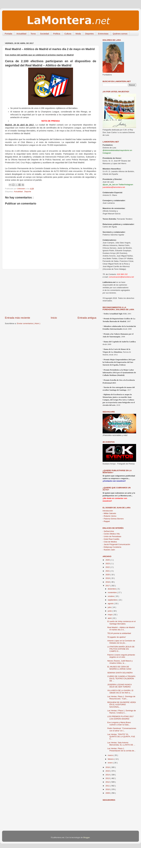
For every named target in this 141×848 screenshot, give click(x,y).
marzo (111, 755)
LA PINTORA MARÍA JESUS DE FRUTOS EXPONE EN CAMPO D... (121, 649)
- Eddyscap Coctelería (112, 547)
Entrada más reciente (17, 317)
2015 (108, 771)
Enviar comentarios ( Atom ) (28, 323)
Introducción (108, 511)
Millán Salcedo (109, 513)
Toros (33, 33)
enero (110, 763)
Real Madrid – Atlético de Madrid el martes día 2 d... (121, 628)
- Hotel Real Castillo (111, 539)
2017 (108, 586)
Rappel (106, 521)
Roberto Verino (109, 516)
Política (56, 33)
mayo (110, 615)
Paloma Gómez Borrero (113, 519)
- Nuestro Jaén (109, 550)
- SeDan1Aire (108, 531)
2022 (108, 567)
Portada (8, 33)
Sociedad (44, 33)
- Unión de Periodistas (112, 536)
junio (110, 611)
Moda (78, 33)
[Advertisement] (50, 292)
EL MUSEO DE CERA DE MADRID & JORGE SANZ (119, 668)
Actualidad (21, 33)
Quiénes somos (120, 33)
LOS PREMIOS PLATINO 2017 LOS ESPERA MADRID (120, 717)
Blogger (86, 837)
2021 (108, 571)
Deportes (89, 33)
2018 (108, 582)
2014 (108, 775)
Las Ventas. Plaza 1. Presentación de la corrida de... (121, 749)
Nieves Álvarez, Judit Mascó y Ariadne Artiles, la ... (120, 662)
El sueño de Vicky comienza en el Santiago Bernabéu (121, 622)
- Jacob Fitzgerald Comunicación (116, 544)
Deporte (27, 191)
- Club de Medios (110, 542)
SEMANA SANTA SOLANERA (120, 673)
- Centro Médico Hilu (111, 534)
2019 (108, 578)
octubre (111, 596)
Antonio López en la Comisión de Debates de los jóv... (121, 642)
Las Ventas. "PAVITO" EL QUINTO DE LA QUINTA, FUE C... (121, 736)
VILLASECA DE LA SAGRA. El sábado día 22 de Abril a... (120, 691)
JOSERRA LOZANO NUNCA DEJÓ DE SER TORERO (119, 686)
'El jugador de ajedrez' (116, 637)
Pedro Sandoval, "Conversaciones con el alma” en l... (121, 729)
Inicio (54, 317)
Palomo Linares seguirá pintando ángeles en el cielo (121, 656)
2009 (108, 793)
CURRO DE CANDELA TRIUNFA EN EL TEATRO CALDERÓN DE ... (121, 678)
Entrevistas (103, 33)
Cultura (67, 33)
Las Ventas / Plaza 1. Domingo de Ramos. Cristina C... (121, 712)
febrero (111, 759)
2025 (108, 560)
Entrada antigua (87, 317)
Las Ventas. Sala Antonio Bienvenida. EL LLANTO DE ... (121, 744)
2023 (108, 563)
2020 (108, 575)
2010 (108, 789)
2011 (108, 786)
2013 (108, 778)
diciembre (112, 589)
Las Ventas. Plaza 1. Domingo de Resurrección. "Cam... (121, 697)
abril (110, 618)
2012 (108, 782)
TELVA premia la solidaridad (119, 633)
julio (110, 607)
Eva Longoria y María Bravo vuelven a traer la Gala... (119, 723)
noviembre (112, 592)
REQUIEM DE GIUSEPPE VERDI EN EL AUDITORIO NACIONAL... (121, 704)
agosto (111, 603)
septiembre (113, 600)
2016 (108, 767)
